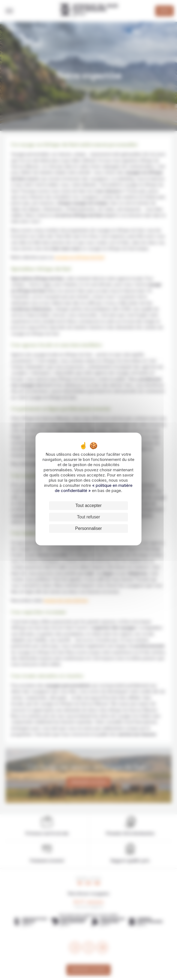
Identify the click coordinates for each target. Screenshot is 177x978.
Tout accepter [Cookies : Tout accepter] (88, 505)
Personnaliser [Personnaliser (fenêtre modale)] (88, 528)
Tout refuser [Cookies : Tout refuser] (88, 517)
